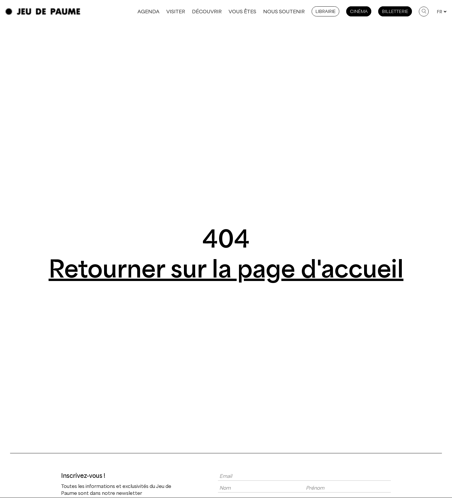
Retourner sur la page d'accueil (226, 269)
